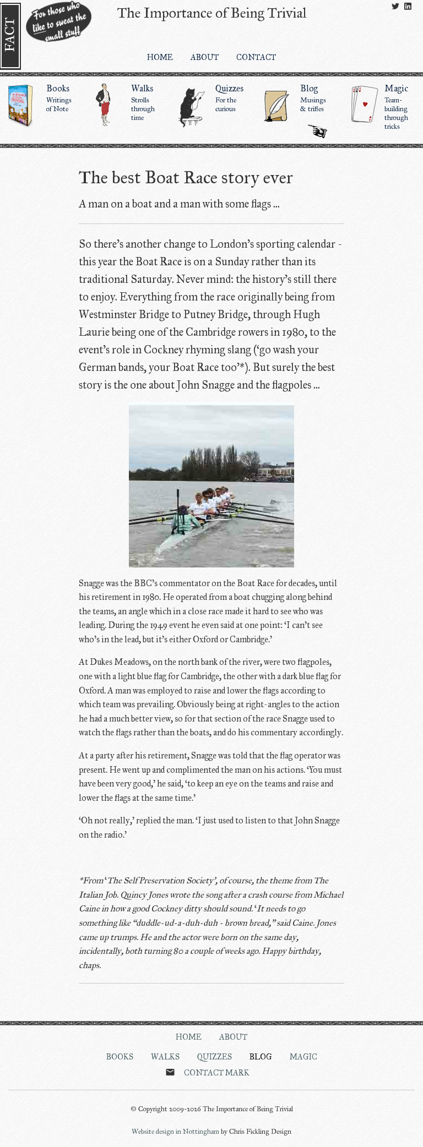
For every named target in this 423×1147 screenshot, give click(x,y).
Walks (127, 102)
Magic (380, 106)
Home (189, 1037)
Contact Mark (217, 1073)
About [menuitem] (205, 57)
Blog (296, 98)
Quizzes (211, 98)
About (233, 1037)
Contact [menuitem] (256, 57)
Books (42, 98)
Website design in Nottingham (175, 1131)
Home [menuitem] (160, 57)
